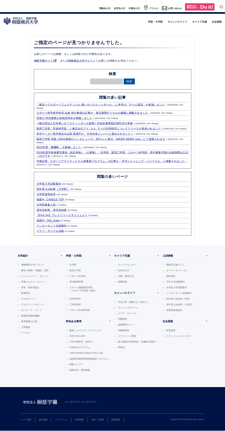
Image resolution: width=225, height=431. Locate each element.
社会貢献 (217, 21)
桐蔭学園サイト (43, 60)
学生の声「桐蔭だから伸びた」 (134, 302)
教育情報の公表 (29, 321)
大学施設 (25, 327)
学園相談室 (123, 330)
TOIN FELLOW (77, 336)
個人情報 (43, 420)
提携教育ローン (126, 324)
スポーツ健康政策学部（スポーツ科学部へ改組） (83, 289)
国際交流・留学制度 (79, 370)
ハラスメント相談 (127, 336)
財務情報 (115, 420)
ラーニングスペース (128, 307)
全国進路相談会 (174, 310)
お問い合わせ (172, 7)
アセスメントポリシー (32, 304)
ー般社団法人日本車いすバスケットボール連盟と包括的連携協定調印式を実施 (85, 123)
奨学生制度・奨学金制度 (52, 210)
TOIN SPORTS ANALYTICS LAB (86, 353)
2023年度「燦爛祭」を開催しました (59, 147)
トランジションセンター (178, 336)
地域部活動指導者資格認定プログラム (88, 358)
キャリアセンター (127, 264)
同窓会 (121, 347)
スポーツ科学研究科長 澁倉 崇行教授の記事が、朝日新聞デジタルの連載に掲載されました (92, 112)
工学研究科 (75, 304)
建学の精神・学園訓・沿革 (35, 270)
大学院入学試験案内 (49, 183)
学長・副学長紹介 (30, 287)
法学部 (72, 264)
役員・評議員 (97, 420)
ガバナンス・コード (31, 310)
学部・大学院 (155, 21)
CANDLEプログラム (79, 347)
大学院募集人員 (46, 204)
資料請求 (170, 276)
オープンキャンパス (176, 270)
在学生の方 (119, 8)
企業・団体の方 (126, 276)
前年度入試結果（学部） (178, 298)
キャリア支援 (199, 21)
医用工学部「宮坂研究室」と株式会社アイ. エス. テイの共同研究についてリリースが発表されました (99, 128)
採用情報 (79, 420)
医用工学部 (75, 270)
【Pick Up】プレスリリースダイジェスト (62, 215)
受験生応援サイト (175, 264)
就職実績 (122, 281)
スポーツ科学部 (77, 276)
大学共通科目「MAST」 (81, 342)
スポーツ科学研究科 (79, 310)
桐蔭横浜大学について (32, 264)
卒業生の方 (134, 8)
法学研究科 (75, 298)
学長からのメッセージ (32, 281)
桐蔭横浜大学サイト (80, 60)
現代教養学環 (76, 281)
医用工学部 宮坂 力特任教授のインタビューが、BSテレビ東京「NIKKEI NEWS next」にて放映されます (101, 139)
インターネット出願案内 (52, 225)
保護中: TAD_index (48, 220)
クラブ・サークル (127, 313)
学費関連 (122, 319)
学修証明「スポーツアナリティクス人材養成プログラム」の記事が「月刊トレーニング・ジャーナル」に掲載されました (111, 161)
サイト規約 (26, 420)
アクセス (151, 7)
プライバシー (61, 420)
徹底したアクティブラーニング (85, 330)
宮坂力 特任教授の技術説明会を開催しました (64, 118)
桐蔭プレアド (76, 364)
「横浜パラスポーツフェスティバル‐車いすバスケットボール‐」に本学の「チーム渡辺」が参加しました (101, 104)
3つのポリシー (28, 298)
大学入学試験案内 (175, 281)
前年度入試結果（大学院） (53, 189)
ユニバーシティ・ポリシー (35, 276)
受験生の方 (105, 8)
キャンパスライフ (177, 21)
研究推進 (170, 330)
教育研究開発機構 (30, 315)
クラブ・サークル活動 (50, 231)
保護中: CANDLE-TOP (50, 199)
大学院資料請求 (46, 194)
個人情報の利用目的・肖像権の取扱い (137, 342)
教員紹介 (25, 293)
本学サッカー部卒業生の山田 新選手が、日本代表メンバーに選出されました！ (85, 133)
